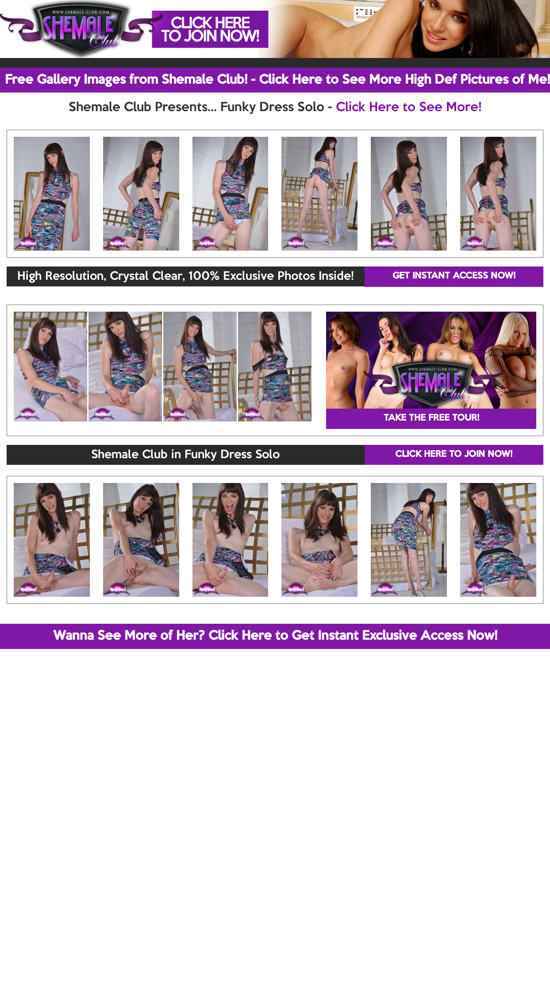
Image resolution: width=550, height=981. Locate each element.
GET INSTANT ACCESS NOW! (453, 276)
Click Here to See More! (408, 107)
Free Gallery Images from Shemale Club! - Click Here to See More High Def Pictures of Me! (277, 80)
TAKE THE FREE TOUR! (431, 418)
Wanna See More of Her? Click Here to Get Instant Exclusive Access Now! (275, 636)
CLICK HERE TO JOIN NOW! (453, 455)
